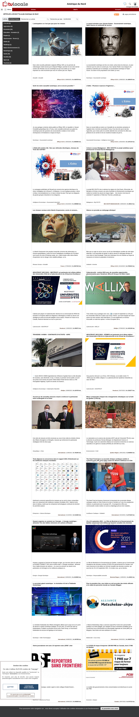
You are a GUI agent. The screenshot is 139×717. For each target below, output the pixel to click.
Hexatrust (62, 291)
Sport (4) (6, 60)
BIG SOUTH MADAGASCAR (111, 181)
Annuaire (118, 9)
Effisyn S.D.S (60, 72)
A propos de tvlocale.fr (60, 705)
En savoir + (56, 702)
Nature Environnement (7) (12, 47)
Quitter (10, 687)
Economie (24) (8, 29)
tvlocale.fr (20, 700)
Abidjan (116, 291)
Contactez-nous (57, 700)
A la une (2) (7, 23)
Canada (116, 620)
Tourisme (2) (7, 63)
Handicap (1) (7, 44)
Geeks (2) (6, 41)
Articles (33, 9)
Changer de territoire (132, 7)
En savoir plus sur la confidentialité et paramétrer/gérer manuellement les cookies (20, 695)
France (62, 236)
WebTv (75, 9)
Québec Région (114, 400)
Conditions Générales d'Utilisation (98, 702)
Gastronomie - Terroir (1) (11, 38)
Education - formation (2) (11, 32)
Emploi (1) (7, 35)
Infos (93, 700)
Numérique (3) (8, 51)
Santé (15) (7, 54)
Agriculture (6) (8, 26)
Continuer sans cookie (29, 687)
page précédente (129, 14)
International (61, 400)
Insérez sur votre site (128, 680)
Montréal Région (114, 510)
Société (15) (7, 57)
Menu (9, 9)
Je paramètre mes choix (110, 708)
